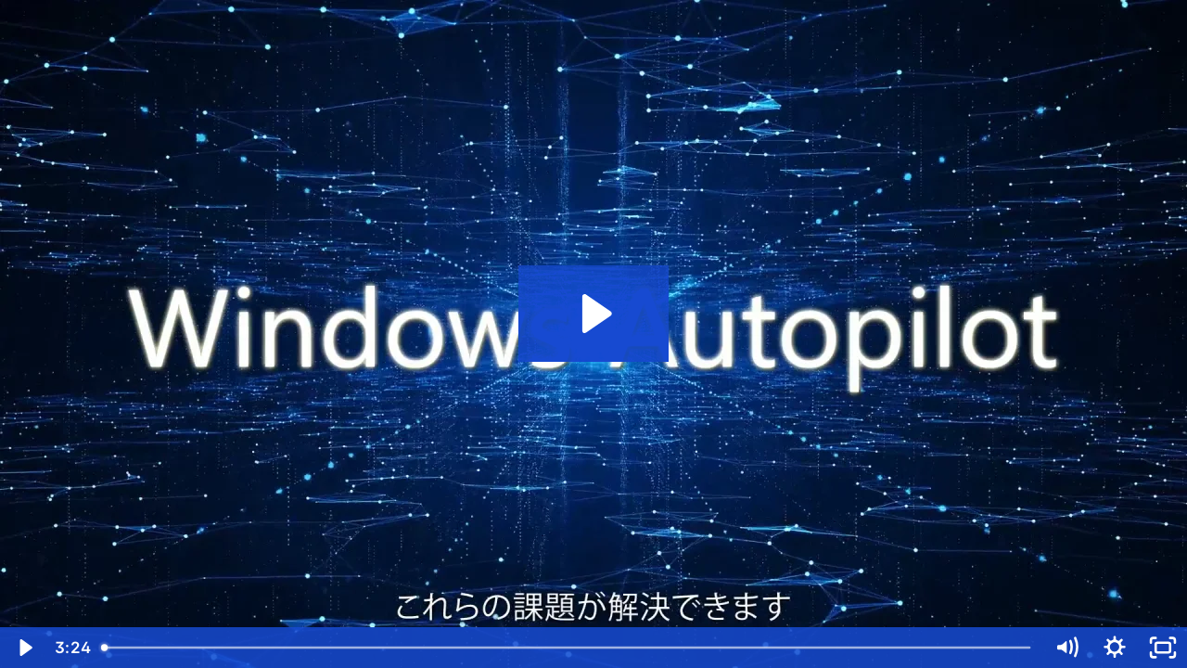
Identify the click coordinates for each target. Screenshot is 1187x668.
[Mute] (1066, 647)
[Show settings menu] (1115, 647)
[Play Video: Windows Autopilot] (594, 313)
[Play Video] (24, 647)
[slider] (567, 647)
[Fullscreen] (1163, 647)
